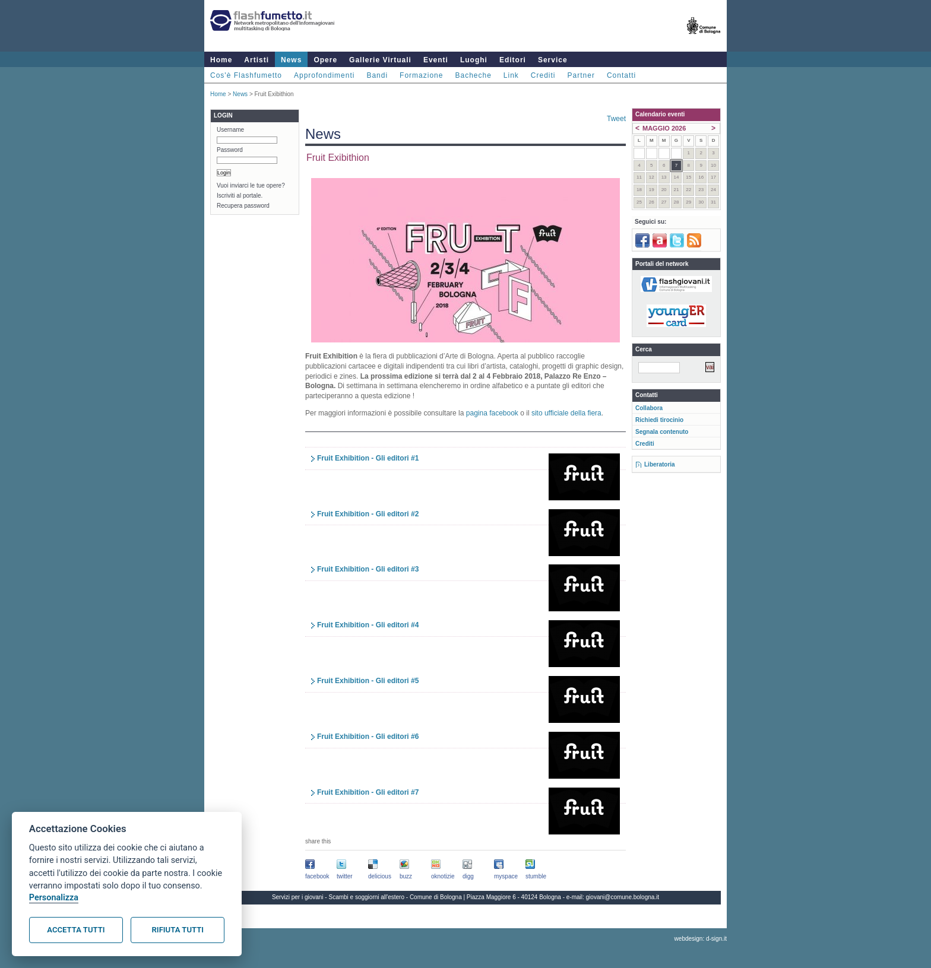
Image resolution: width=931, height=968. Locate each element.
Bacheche (473, 75)
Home (221, 60)
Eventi (435, 60)
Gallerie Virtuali (380, 60)
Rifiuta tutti (178, 929)
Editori (512, 60)
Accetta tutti (75, 929)
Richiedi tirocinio (659, 420)
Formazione (421, 75)
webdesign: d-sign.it (700, 938)
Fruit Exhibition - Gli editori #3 (368, 569)
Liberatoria (659, 464)
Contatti (621, 75)
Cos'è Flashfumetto (246, 75)
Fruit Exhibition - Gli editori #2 (368, 514)
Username (230, 129)
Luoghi (473, 60)
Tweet (616, 119)
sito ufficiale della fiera (566, 413)
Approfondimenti (324, 75)
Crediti (543, 75)
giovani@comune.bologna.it (623, 897)
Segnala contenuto (661, 432)
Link (511, 75)
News (291, 60)
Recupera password (243, 205)
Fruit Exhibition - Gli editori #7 (368, 792)
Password (230, 150)
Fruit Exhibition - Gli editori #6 (368, 736)
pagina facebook (492, 413)
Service (553, 60)
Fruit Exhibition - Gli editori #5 (368, 681)
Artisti (256, 60)
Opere (325, 60)
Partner (581, 75)
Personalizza (53, 898)
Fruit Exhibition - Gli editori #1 (368, 458)
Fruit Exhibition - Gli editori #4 (368, 625)
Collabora (649, 408)
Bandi (377, 75)
